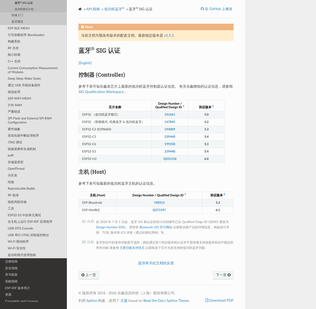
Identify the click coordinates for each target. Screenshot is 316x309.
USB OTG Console (20, 228)
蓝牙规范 (17, 21)
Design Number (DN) (110, 227)
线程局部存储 (17, 202)
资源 (8, 294)
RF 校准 (13, 195)
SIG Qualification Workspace (101, 92)
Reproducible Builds (21, 188)
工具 (11, 208)
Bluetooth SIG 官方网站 (156, 227)
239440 (169, 136)
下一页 (223, 275)
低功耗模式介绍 (24, 9)
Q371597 (159, 210)
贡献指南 (11, 281)
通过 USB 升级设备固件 (24, 85)
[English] (85, 63)
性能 (11, 182)
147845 (169, 122)
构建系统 (14, 41)
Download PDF (221, 300)
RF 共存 (13, 48)
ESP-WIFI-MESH (19, 98)
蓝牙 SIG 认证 (24, 2)
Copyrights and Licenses (21, 301)
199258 (169, 144)
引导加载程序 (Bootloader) (26, 35)
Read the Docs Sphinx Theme (166, 301)
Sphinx (91, 301)
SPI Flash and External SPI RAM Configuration (29, 120)
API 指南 (93, 9)
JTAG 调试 (15, 142)
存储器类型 (15, 162)
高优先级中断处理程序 (23, 135)
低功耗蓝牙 (114, 9)
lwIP (11, 155)
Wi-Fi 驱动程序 (18, 241)
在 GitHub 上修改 (218, 9)
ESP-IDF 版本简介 (17, 288)
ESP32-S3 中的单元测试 (24, 215)
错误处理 (14, 92)
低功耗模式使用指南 (22, 255)
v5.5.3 (169, 35)
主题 (123, 301)
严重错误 (14, 111)
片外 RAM (15, 105)
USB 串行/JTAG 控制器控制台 (28, 235)
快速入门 (17, 15)
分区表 (12, 175)
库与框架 (11, 274)
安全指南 (11, 268)
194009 (169, 129)
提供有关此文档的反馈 (156, 263)
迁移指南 (11, 261)
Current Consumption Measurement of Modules (33, 70)
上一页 (88, 275)
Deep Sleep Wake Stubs (24, 78)
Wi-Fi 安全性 (17, 248)
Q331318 (169, 159)
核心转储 (14, 54)
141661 (169, 114)
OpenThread (16, 168)
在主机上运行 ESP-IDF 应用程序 (30, 221)
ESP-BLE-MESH (19, 28)
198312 (159, 202)
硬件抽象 (14, 129)
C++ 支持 (14, 61)
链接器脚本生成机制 (22, 149)
